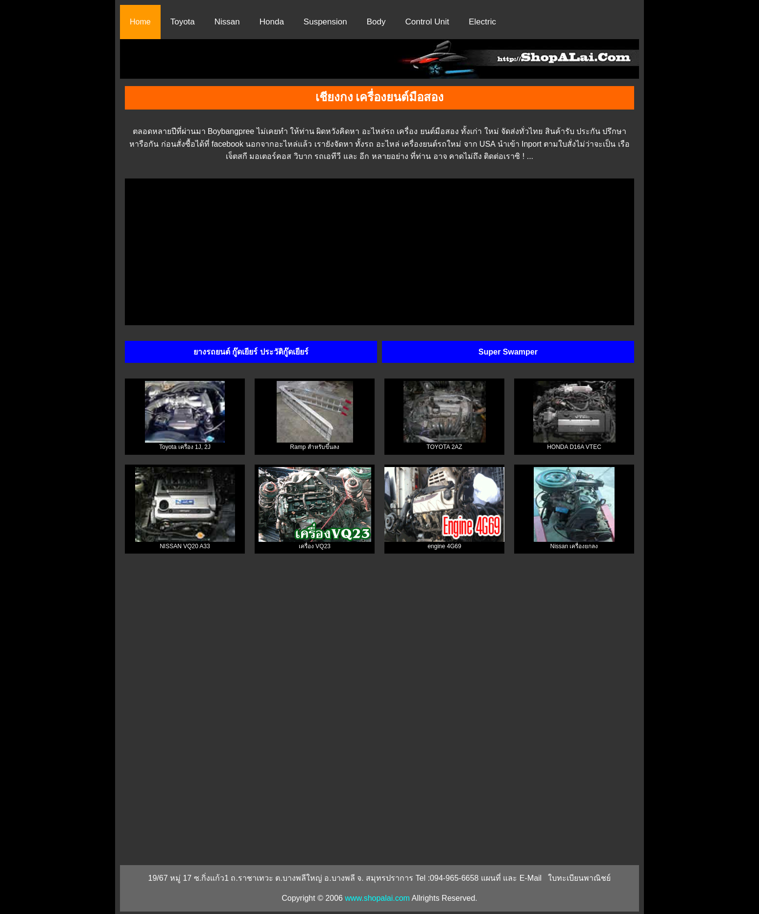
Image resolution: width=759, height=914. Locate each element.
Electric (482, 21)
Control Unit (427, 21)
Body (376, 21)
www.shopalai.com (377, 898)
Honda (272, 21)
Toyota (182, 21)
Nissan (227, 21)
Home (140, 22)
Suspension (325, 21)
